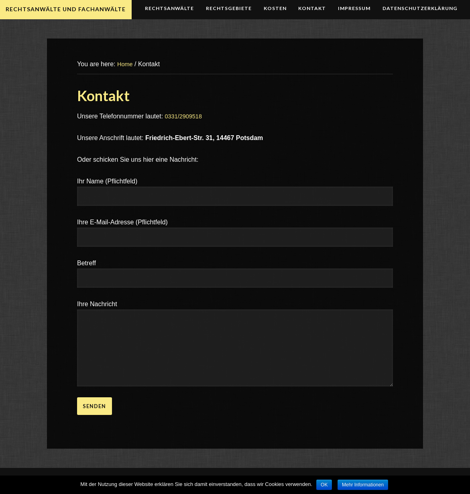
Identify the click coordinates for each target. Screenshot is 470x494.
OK (324, 485)
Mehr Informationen (363, 485)
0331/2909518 (185, 116)
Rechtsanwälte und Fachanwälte (66, 9)
